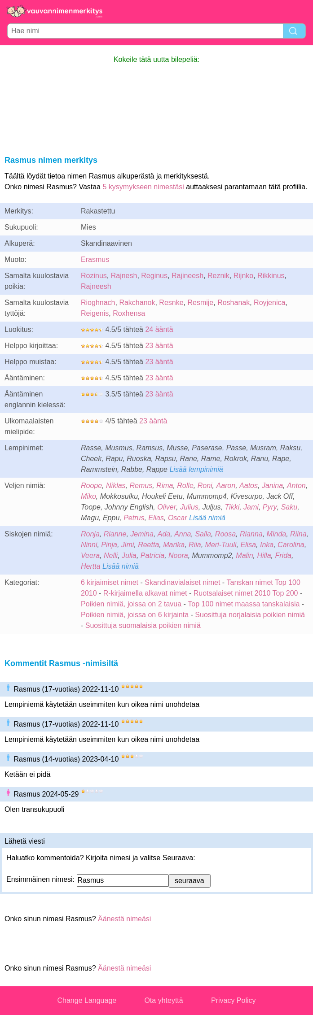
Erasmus (95, 259)
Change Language (87, 1000)
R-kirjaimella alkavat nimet (145, 593)
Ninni (89, 545)
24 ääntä (159, 329)
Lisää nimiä (207, 518)
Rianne (115, 534)
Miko (88, 496)
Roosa (225, 534)
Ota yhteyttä (163, 1000)
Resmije (200, 302)
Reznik (218, 275)
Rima (164, 485)
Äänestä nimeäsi (124, 919)
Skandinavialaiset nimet (182, 582)
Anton (296, 485)
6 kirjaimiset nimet (109, 582)
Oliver (166, 507)
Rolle (185, 485)
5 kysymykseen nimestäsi (143, 187)
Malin (244, 555)
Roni (205, 485)
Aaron (225, 485)
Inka (266, 545)
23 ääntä (159, 345)
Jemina (142, 534)
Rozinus (94, 275)
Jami (251, 507)
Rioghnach (98, 302)
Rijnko (243, 275)
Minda (277, 534)
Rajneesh (96, 286)
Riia (195, 545)
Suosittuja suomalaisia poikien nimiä (143, 625)
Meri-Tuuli (221, 545)
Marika (174, 545)
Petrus (133, 518)
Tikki (232, 507)
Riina (298, 534)
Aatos (248, 485)
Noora (178, 555)
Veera (90, 555)
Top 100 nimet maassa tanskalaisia (244, 604)
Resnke (171, 302)
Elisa (248, 545)
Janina (272, 485)
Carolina (291, 545)
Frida (283, 555)
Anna (182, 534)
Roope (91, 485)
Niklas (116, 485)
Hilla (264, 555)
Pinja (109, 545)
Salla (203, 534)
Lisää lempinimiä (196, 469)
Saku (289, 507)
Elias (156, 518)
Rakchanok (137, 302)
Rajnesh (124, 275)
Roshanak (233, 302)
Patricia (152, 555)
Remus (141, 485)
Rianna (251, 534)
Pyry (270, 507)
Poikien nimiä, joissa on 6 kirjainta (135, 615)
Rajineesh (187, 275)
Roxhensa (129, 313)
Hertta (91, 566)
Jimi (127, 545)
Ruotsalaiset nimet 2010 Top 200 (246, 593)
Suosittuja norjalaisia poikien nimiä (250, 615)
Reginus (154, 275)
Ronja (90, 534)
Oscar (177, 518)
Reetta (148, 545)
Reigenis (95, 313)
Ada (164, 534)
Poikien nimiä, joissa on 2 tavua (131, 604)
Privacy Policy (233, 1000)
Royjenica (269, 302)
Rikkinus (270, 275)
